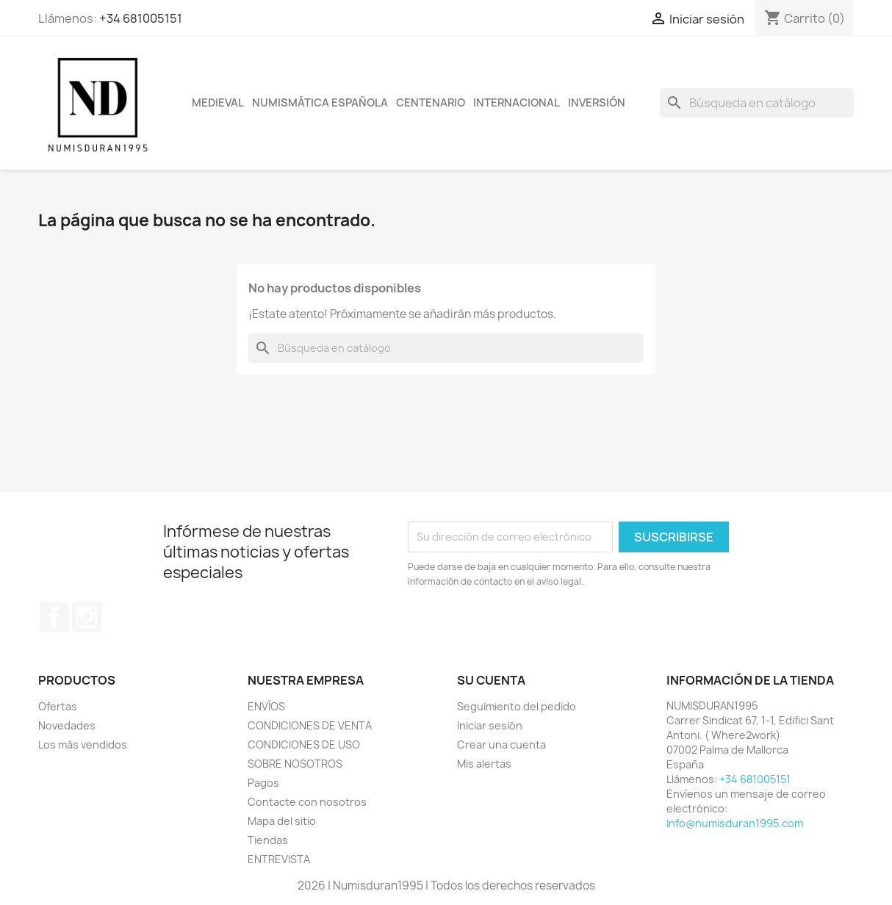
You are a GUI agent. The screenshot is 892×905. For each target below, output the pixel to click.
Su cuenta (491, 680)
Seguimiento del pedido (516, 706)
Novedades (67, 725)
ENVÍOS (266, 706)
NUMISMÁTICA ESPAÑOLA (320, 102)
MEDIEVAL (218, 102)
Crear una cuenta (501, 744)
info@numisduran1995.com (734, 823)
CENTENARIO (430, 102)
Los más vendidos (82, 744)
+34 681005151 (140, 18)
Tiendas (268, 840)
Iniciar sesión (489, 725)
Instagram (86, 617)
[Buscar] (757, 103)
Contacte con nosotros (307, 802)
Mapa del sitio (282, 821)
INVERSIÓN (596, 102)
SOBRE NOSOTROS (295, 764)
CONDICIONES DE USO (304, 744)
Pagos (263, 783)
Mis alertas (484, 764)
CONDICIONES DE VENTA (310, 725)
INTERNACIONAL (516, 102)
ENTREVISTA (279, 859)
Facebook (54, 617)
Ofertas (57, 706)
